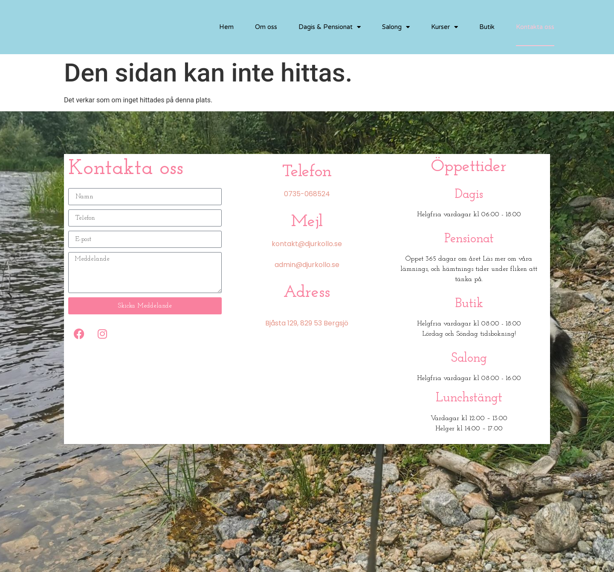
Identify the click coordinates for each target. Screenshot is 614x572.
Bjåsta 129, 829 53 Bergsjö (306, 323)
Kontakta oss (535, 27)
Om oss (266, 27)
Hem (226, 27)
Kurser (444, 27)
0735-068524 (307, 194)
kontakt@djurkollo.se (307, 244)
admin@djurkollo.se (307, 265)
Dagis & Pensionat (329, 27)
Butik (487, 27)
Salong (396, 27)
